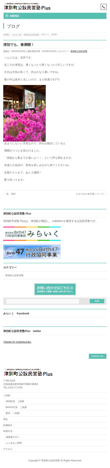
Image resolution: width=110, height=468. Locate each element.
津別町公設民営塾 (78, 51)
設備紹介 (7, 425)
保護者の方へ (13, 437)
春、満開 (9, 194)
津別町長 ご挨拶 (15, 401)
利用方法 (7, 431)
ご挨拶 (6, 395)
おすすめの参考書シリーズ (91, 194)
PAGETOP (98, 356)
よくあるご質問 (14, 443)
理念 (5, 419)
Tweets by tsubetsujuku (17, 341)
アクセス (7, 449)
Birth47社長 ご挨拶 (16, 407)
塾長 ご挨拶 (13, 413)
